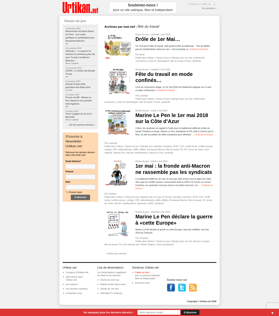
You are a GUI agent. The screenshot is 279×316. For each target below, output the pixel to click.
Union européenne (165, 244)
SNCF (151, 203)
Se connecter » (209, 8)
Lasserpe (143, 95)
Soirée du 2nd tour (109, 279)
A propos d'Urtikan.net (77, 272)
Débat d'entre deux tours (113, 284)
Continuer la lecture (200, 49)
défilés (143, 149)
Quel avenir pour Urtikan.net (74, 278)
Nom (67, 182)
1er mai (188, 58)
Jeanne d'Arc (119, 153)
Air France (167, 197)
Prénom (69, 171)
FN (181, 149)
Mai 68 (130, 153)
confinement (199, 58)
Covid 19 (152, 61)
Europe (205, 241)
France (188, 61)
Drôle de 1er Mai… (157, 39)
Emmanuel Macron (156, 149)
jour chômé (141, 244)
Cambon (112, 194)
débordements (125, 149)
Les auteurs (72, 284)
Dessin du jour (142, 34)
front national (128, 244)
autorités (158, 146)
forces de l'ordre (196, 149)
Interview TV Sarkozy (111, 293)
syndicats (196, 61)
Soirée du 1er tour (109, 288)
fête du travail (176, 61)
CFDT (176, 146)
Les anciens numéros (77, 288)
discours (197, 241)
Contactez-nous (74, 293)
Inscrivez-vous (142, 283)
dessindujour (163, 61)
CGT (182, 146)
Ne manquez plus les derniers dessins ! (108, 312)
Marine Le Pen (156, 153)
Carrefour (167, 146)
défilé (135, 149)
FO (185, 149)
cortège (108, 149)
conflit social (191, 146)
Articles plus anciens (115, 253)
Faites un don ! (142, 272)
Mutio (141, 54)
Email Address (73, 161)
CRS (115, 149)
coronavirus (140, 61)
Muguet (151, 244)
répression (142, 203)
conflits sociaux (205, 146)
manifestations (141, 153)
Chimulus (143, 238)
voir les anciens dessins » (82, 125)
